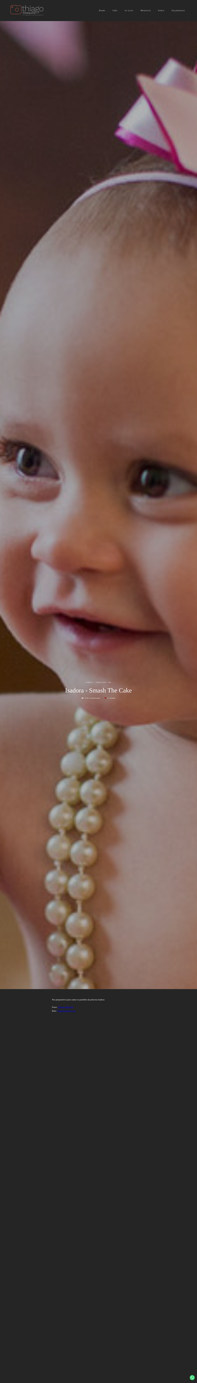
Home (102, 10)
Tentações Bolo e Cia (66, 1011)
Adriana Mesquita (65, 1007)
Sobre (161, 10)
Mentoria (146, 10)
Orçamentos (178, 10)
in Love (129, 10)
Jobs (115, 10)
